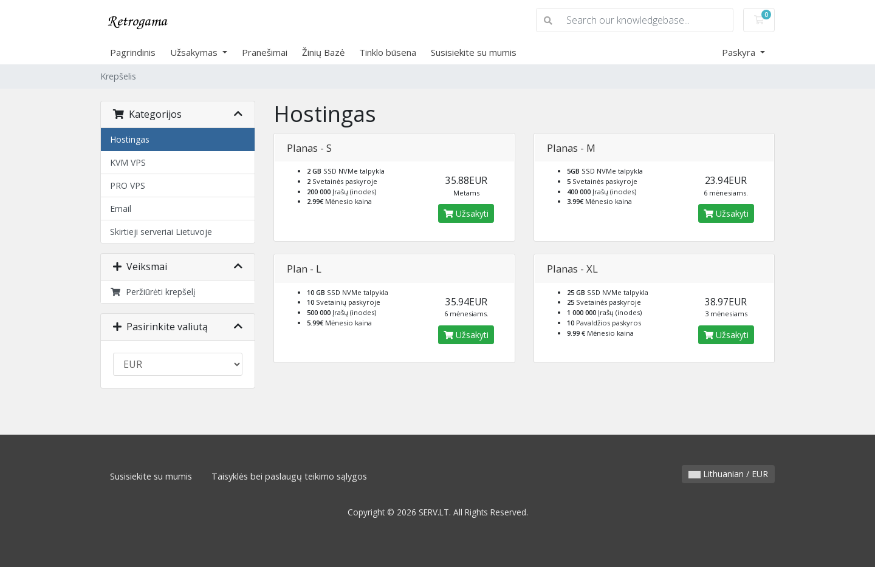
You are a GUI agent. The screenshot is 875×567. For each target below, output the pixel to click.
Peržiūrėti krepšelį (153, 291)
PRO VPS (127, 185)
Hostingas (129, 139)
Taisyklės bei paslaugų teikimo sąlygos (289, 476)
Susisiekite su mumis (473, 52)
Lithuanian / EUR (728, 474)
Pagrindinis (133, 52)
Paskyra (740, 52)
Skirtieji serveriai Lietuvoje (161, 231)
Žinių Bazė (323, 52)
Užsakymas (195, 52)
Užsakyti (466, 213)
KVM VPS (128, 162)
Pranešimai (264, 52)
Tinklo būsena (387, 52)
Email (120, 208)
